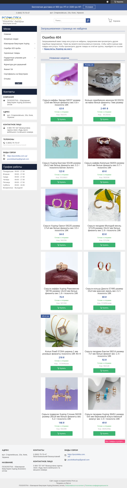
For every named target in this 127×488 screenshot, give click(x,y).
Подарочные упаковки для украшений (15, 59)
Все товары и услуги (114, 441)
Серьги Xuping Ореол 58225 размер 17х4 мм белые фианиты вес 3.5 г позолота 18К (61, 228)
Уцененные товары (12, 53)
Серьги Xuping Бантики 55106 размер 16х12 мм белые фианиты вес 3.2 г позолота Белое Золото (61, 165)
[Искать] (88, 20)
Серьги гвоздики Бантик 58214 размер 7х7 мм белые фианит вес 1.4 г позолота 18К (104, 353)
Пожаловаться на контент (74, 485)
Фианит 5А (8, 69)
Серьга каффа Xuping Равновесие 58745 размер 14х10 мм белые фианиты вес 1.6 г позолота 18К (61, 291)
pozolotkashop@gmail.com (18, 159)
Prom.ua (74, 481)
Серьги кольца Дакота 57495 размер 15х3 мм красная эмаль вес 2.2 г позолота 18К (104, 291)
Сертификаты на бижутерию (16, 74)
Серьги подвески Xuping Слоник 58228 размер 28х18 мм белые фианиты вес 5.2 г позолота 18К (61, 416)
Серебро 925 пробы (12, 48)
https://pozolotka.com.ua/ (17, 156)
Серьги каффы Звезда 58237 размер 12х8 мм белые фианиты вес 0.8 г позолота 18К (61, 102)
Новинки (7, 34)
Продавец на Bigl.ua (63, 483)
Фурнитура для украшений (15, 64)
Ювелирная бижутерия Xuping (16, 44)
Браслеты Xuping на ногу (58, 49)
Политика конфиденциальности (96, 485)
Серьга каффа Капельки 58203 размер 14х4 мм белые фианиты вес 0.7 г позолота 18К (104, 165)
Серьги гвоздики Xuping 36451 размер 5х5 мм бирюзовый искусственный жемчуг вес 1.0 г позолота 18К (104, 416)
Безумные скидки (11, 39)
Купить (63, 119)
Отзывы (7, 79)
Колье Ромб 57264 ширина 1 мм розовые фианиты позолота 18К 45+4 (61, 352)
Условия (89, 7)
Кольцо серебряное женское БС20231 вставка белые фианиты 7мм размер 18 (104, 102)
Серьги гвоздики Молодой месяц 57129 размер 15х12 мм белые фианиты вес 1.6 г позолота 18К (104, 228)
